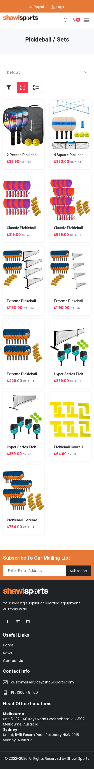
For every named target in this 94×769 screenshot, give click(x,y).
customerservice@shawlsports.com (42, 682)
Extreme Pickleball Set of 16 (29, 374)
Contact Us (13, 660)
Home (8, 645)
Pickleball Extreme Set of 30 (29, 520)
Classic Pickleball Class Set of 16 (34, 228)
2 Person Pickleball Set (25, 155)
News (7, 652)
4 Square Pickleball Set (72, 155)
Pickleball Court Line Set (73, 447)
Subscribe (78, 570)
